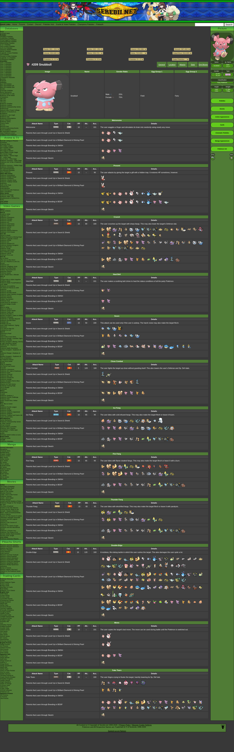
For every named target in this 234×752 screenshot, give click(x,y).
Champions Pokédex (86, 24)
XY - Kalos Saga (5, 157)
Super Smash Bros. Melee (8, 400)
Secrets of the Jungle (7, 535)
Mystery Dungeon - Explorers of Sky (10, 350)
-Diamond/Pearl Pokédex (8, 41)
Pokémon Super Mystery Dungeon (11, 294)
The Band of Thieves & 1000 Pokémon (9, 288)
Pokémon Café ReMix (7, 224)
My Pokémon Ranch (6, 359)
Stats (193, 65)
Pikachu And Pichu (6, 548)
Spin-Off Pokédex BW (7, 87)
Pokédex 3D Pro (5, 324)
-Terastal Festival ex (6, 675)
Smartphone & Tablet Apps (9, 430)
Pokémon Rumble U (6, 314)
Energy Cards (4, 585)
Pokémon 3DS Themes (7, 428)
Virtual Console (5, 425)
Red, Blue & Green (6, 404)
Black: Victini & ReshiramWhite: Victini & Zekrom (10, 513)
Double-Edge (31, 552)
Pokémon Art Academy (7, 286)
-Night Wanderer (5, 682)
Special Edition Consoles (8, 426)
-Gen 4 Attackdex (5, 67)
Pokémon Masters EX (7, 225)
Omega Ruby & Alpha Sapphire (10, 279)
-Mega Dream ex (5, 661)
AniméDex (3, 142)
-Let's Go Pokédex (6, 48)
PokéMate (3, 389)
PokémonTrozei (5, 382)
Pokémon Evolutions (7, 178)
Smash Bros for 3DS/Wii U (9, 302)
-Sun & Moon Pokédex (7, 46)
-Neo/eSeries (4, 639)
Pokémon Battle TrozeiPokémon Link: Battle (10, 283)
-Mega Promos (5, 644)
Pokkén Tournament (6, 299)
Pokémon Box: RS (6, 376)
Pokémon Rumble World (8, 292)
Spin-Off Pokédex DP (7, 85)
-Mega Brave (4, 664)
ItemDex (3, 79)
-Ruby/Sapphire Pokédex (8, 40)
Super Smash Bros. (6, 417)
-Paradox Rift (4, 621)
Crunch (29, 224)
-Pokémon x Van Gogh (7, 115)
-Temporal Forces (6, 618)
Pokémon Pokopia (6, 219)
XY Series (3, 475)
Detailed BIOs (4, 452)
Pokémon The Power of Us (9, 532)
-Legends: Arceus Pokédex (9, 53)
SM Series (3, 478)
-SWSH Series (5, 630)
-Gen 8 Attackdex (5, 74)
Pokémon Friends (6, 221)
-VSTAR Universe (6, 690)
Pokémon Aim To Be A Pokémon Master (10, 163)
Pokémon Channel (6, 374)
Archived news (5, 33)
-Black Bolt (3, 603)
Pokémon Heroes (6, 496)
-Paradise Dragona (6, 679)
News (2, 32)
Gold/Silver (3, 392)
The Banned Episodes (7, 170)
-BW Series (4, 634)
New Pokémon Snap (7, 252)
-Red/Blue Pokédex (6, 36)
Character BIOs (5, 451)
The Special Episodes (7, 169)
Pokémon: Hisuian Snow (8, 180)
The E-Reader (4, 387)
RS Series (3, 462)
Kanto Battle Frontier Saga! (9, 152)
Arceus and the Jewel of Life (9, 509)
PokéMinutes (4, 187)
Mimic (28, 630)
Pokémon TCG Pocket (7, 232)
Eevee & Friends (5, 568)
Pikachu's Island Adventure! (9, 558)
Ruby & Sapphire (5, 364)
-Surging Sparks (5, 612)
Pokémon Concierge (7, 195)
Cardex (2, 89)
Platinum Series (5, 469)
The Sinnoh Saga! (6, 154)
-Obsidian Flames (6, 625)
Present (29, 172)
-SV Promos (4, 646)
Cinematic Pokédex (6, 90)
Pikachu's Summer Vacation (9, 545)
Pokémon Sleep (5, 229)
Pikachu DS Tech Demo (8, 384)
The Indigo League (6, 146)
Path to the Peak (5, 185)
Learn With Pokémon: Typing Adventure (9, 326)
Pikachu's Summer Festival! (9, 555)
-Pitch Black (4, 594)
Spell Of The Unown (6, 491)
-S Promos (3, 697)
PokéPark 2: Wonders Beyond (10, 319)
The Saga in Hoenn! (6, 151)
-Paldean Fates (5, 620)
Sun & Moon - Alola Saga (8, 159)
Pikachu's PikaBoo (6, 550)
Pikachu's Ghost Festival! (8, 556)
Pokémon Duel (5, 301)
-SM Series (4, 631)
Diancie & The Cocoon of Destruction (8, 523)
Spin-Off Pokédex (6, 84)
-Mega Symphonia (6, 666)
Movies (11, 481)
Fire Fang (30, 461)
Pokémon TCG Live (6, 255)
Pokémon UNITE (5, 227)
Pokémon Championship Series (10, 107)
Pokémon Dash (5, 373)
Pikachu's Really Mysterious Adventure (9, 565)
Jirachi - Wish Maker (7, 498)
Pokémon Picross (6, 296)
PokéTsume (4, 203)
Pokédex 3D (4, 322)
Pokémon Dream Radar (8, 310)
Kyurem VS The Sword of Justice (11, 516)
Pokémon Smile (5, 248)
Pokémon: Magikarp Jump (8, 266)
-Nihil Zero (3, 659)
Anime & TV (11, 137)
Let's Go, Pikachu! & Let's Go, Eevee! (10, 262)
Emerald (3, 368)
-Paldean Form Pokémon (8, 135)
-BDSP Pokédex (5, 51)
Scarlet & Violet (5, 214)
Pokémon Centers (6, 105)
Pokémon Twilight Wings (8, 177)
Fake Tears (30, 677)
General (162, 65)
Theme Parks (4, 123)
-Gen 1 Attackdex (5, 63)
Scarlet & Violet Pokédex (66, 24)
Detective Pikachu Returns (9, 230)
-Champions (4, 97)
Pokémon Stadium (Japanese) (10, 412)
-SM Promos (4, 649)
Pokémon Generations (7, 175)
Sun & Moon (4, 258)
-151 (1, 623)
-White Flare (4, 605)
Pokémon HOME (5, 240)
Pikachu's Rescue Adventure (9, 546)
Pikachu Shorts (11, 541)
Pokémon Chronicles (7, 167)
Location (172, 65)
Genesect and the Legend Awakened (8, 520)
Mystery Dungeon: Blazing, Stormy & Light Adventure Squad (11, 342)
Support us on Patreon (117, 731)
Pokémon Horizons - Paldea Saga (11, 165)
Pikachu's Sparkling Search (9, 563)
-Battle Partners (5, 674)
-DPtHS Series (5, 636)
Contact (30, 24)
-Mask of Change (5, 683)
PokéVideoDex (5, 188)
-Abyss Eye (4, 656)
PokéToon (3, 183)
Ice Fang (29, 415)
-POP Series (4, 652)
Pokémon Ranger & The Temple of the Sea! (11, 503)
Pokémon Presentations (8, 118)
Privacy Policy (125, 725)
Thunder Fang (31, 506)
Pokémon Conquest (6, 317)
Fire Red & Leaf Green (7, 366)
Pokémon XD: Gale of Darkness (10, 371)
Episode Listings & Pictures (9, 141)
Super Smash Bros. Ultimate (9, 274)
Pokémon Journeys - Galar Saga (11, 160)
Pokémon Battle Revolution (9, 348)
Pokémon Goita (5, 438)
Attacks (182, 65)
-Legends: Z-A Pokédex (8, 58)
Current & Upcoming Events (9, 128)
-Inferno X (3, 662)
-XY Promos (4, 651)
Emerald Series (5, 465)
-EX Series (3, 638)
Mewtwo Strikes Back (7, 488)
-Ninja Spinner (4, 657)
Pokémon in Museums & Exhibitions (8, 112)
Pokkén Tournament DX (8, 270)
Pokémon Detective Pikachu (9, 539)
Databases (11, 28)
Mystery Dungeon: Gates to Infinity (11, 315)
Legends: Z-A (4, 216)
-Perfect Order (4, 597)
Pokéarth (99, 24)
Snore (28, 323)
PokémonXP (4, 108)
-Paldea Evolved (5, 626)
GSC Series (4, 460)
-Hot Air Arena (4, 672)
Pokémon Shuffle (5, 291)
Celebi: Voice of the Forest (9, 495)
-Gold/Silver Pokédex (7, 38)
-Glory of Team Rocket (7, 670)
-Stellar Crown (4, 613)
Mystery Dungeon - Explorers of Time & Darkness (10, 357)
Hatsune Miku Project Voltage (9, 110)
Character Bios (5, 144)
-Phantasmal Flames (7, 600)
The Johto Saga (5, 149)
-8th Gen (3, 100)
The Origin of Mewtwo (7, 486)
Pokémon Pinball (5, 410)
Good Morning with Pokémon (9, 190)
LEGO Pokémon (5, 120)
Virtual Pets (4, 431)
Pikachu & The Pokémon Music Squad (10, 572)
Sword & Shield (5, 235)
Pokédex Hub (48, 24)
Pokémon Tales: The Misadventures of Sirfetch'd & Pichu (9, 198)
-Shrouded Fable (5, 615)
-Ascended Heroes (6, 598)
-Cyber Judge (4, 688)
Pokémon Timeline (6, 103)
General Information (6, 447)
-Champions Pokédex (7, 59)
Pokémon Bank (5, 281)
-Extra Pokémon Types (7, 582)
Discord (38, 24)
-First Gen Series (5, 641)
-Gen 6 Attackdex (5, 71)
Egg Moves (203, 65)
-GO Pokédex (4, 54)
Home (14, 24)
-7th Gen (3, 102)
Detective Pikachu (6, 271)
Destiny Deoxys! (5, 499)
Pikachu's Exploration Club (9, 560)
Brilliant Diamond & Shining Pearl (11, 237)
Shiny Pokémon (5, 172)
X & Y (2, 278)
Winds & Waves (5, 211)
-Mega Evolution (5, 602)
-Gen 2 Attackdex (5, 64)
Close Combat (31, 368)
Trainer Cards (4, 584)
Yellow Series (4, 459)
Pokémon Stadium (6, 413)
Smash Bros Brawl (6, 361)
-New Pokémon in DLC (7, 133)
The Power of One (6, 490)
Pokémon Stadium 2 (6, 395)
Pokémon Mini (4, 399)
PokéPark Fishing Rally (7, 386)
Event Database (5, 130)
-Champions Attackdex (7, 77)
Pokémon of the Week (7, 95)
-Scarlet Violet (4, 628)
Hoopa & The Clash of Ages (9, 526)
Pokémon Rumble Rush (8, 268)
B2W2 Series (4, 474)
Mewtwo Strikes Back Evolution (10, 534)
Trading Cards (11, 575)
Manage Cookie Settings (142, 725)
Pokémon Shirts (5, 121)
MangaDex (3, 449)
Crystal (2, 394)
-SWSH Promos (5, 648)
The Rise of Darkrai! (6, 506)
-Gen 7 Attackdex (5, 72)
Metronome (30, 127)
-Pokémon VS (4, 692)
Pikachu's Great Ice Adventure (10, 561)
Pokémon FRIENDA (6, 441)
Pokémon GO (4, 222)
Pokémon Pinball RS (7, 377)
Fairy (177, 96)
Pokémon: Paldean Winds (8, 182)
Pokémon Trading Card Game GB (11, 415)
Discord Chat (4, 126)
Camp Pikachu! (5, 551)
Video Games (11, 206)
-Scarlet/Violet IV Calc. (7, 94)
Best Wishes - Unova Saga (9, 155)
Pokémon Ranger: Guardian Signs (11, 338)
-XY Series (3, 633)
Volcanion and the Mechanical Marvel (10, 528)
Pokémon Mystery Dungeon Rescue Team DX (9, 246)
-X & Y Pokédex (5, 45)
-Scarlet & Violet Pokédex (8, 56)
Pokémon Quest (5, 273)
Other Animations (5, 191)
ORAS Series (4, 477)
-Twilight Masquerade (7, 616)
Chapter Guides (5, 454)
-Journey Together (6, 608)
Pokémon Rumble (6, 340)
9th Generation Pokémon (8, 131)
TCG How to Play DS (7, 328)
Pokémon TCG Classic (7, 590)
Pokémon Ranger (6, 379)
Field (142, 96)
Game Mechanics (6, 92)
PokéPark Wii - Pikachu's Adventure (8, 345)
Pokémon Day (4, 117)
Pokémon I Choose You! (8, 530)
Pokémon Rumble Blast (8, 320)
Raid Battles (4, 589)
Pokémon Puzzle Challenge (9, 397)
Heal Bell (29, 281)
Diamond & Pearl (5, 333)
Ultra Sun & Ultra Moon (7, 260)
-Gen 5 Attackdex (5, 69)
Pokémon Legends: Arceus (9, 238)
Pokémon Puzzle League (8, 407)
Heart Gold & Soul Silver (8, 337)
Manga (12, 444)
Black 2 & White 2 (6, 309)
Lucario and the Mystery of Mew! (10, 501)
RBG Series (4, 457)
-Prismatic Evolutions (7, 610)
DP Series (3, 467)
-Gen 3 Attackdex (5, 66)
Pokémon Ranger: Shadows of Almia (10, 354)
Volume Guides (5, 456)
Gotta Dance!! (4, 553)
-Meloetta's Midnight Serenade (10, 517)
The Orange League (6, 147)
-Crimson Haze (5, 685)
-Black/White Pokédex (7, 43)
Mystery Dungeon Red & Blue (10, 381)
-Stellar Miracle (5, 680)
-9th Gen (3, 99)
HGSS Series (4, 470)
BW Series (3, 472)
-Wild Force (4, 687)
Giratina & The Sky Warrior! (9, 508)
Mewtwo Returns (5, 493)
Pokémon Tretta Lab (6, 312)
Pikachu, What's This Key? (9, 569)
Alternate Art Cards (6, 587)
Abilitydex (3, 82)
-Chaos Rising (4, 595)
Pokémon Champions (7, 217)
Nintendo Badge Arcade (8, 304)
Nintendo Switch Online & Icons (10, 435)
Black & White (4, 307)
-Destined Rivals (5, 607)
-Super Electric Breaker (7, 677)
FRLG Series (4, 464)
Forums (22, 24)
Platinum (3, 335)
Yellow (2, 405)
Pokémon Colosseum (7, 369)
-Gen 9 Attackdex (5, 76)
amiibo (2, 433)
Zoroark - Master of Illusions (9, 511)
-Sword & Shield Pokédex (8, 50)
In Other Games (5, 423)
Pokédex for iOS (5, 330)
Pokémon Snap (5, 409)
